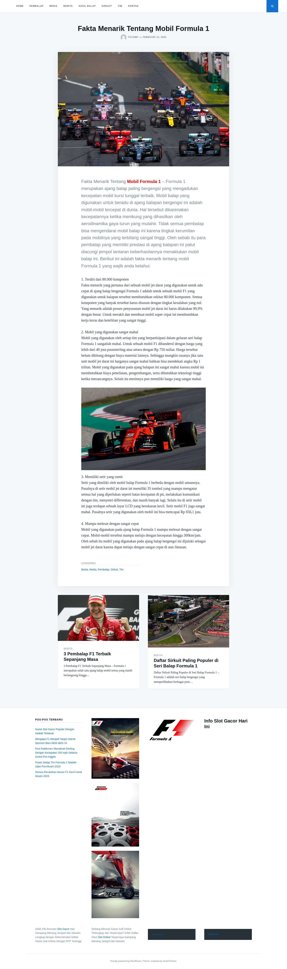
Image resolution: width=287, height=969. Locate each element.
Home (20, 6)
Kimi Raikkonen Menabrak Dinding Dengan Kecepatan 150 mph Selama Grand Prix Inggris (56, 752)
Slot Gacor (63, 928)
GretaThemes (169, 961)
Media (53, 6)
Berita (68, 6)
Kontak (133, 6)
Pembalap (36, 6)
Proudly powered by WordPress (126, 961)
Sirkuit (107, 6)
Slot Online (104, 937)
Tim (120, 6)
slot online (157, 934)
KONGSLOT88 (213, 934)
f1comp (133, 37)
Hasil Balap (87, 6)
